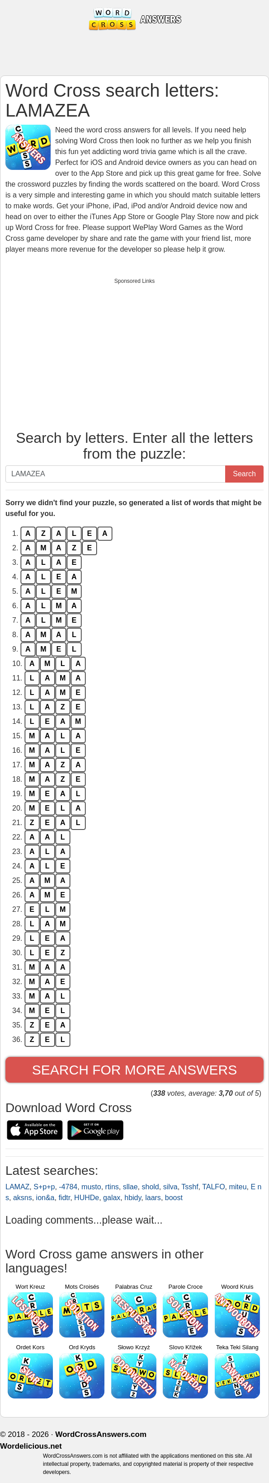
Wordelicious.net (31, 1446)
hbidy (132, 1197)
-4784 (68, 1187)
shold (150, 1187)
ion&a (45, 1197)
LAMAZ (17, 1187)
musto (91, 1187)
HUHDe (86, 1197)
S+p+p (44, 1187)
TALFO (213, 1187)
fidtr (64, 1197)
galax (111, 1197)
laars (153, 1197)
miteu (237, 1187)
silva (170, 1187)
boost (174, 1197)
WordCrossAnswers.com (100, 1434)
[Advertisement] (134, 352)
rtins (112, 1187)
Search (244, 474)
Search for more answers (134, 1069)
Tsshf (189, 1187)
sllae (130, 1187)
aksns (22, 1197)
